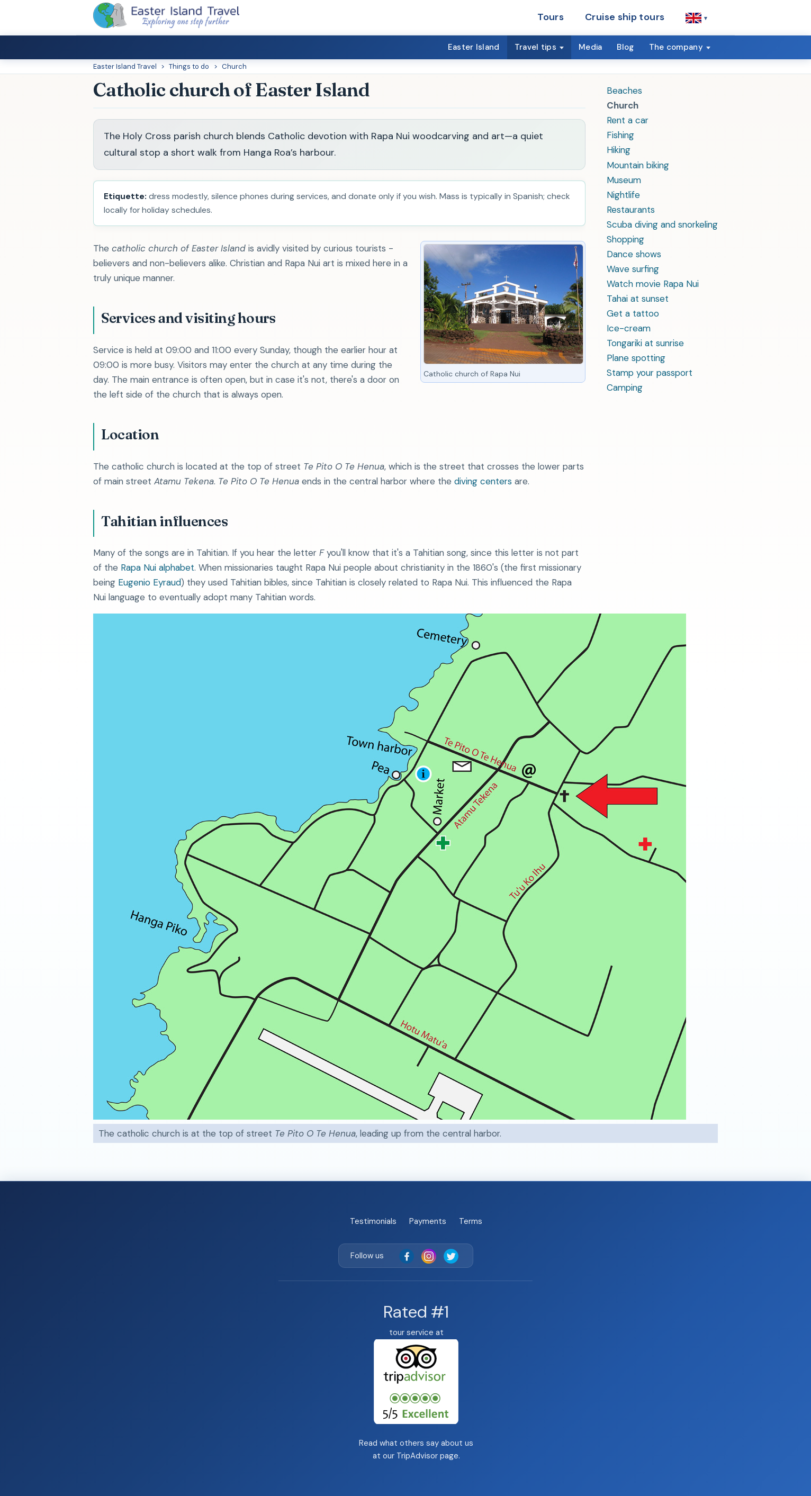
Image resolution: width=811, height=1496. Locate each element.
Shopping (625, 239)
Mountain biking (638, 165)
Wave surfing (633, 269)
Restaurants (631, 209)
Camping (625, 387)
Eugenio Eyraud (149, 582)
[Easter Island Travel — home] (166, 15)
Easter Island (474, 47)
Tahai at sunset (638, 298)
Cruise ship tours (624, 17)
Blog (625, 47)
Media (590, 47)
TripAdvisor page (427, 1455)
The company (676, 47)
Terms (470, 1221)
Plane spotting (636, 358)
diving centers (483, 481)
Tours (550, 17)
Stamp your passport (649, 372)
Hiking (618, 150)
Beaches (624, 90)
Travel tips (535, 47)
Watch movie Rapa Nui (653, 284)
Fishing (620, 135)
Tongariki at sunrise (645, 343)
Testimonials (373, 1221)
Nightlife (623, 195)
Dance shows (634, 254)
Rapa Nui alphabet (157, 567)
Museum (624, 180)
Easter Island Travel (125, 66)
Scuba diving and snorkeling (662, 224)
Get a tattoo (633, 313)
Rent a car (627, 120)
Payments (427, 1221)
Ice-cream (629, 328)
